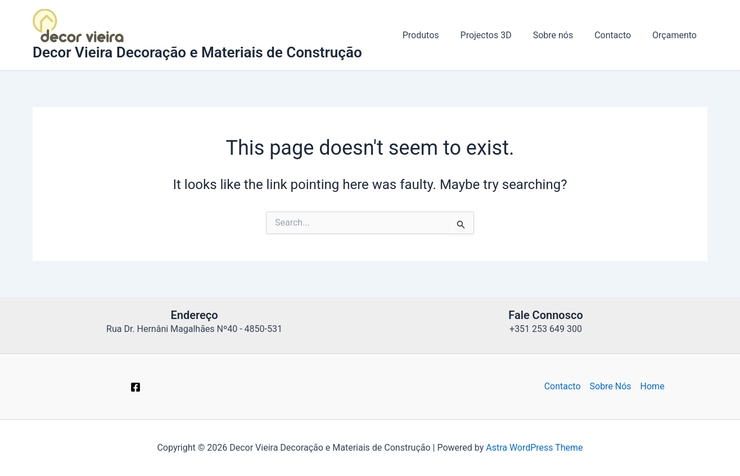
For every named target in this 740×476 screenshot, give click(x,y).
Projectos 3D (498, 35)
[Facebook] (135, 387)
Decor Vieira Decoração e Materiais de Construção (197, 52)
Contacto (617, 35)
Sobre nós (562, 35)
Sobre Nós (610, 386)
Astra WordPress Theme (534, 447)
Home (652, 386)
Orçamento (676, 35)
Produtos (436, 35)
